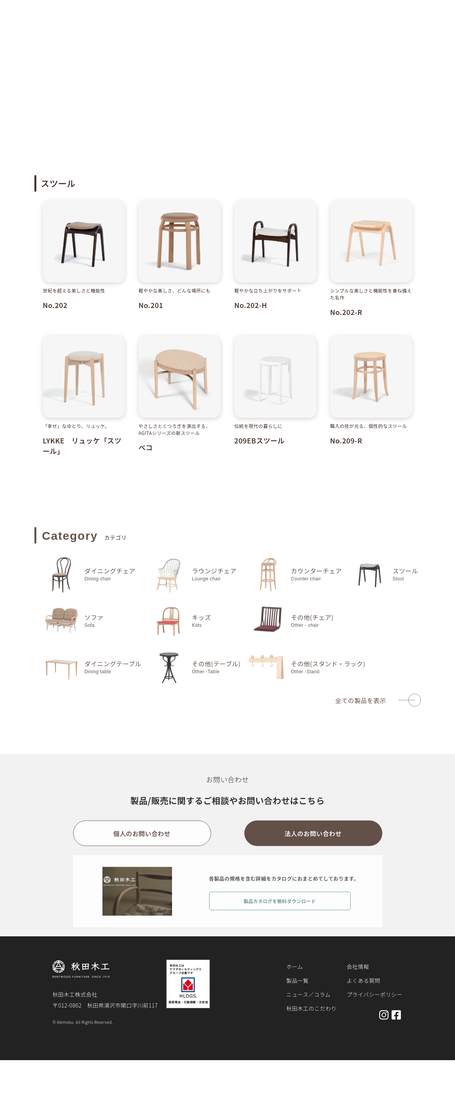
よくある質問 (363, 980)
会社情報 (358, 966)
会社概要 (373, 24)
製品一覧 (235, 24)
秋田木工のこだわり (319, 24)
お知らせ (270, 24)
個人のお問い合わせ (141, 840)
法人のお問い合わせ (313, 840)
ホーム (41, 48)
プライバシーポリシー (374, 994)
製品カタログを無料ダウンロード (280, 907)
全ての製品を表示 (360, 706)
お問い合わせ (416, 24)
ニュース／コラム (308, 994)
